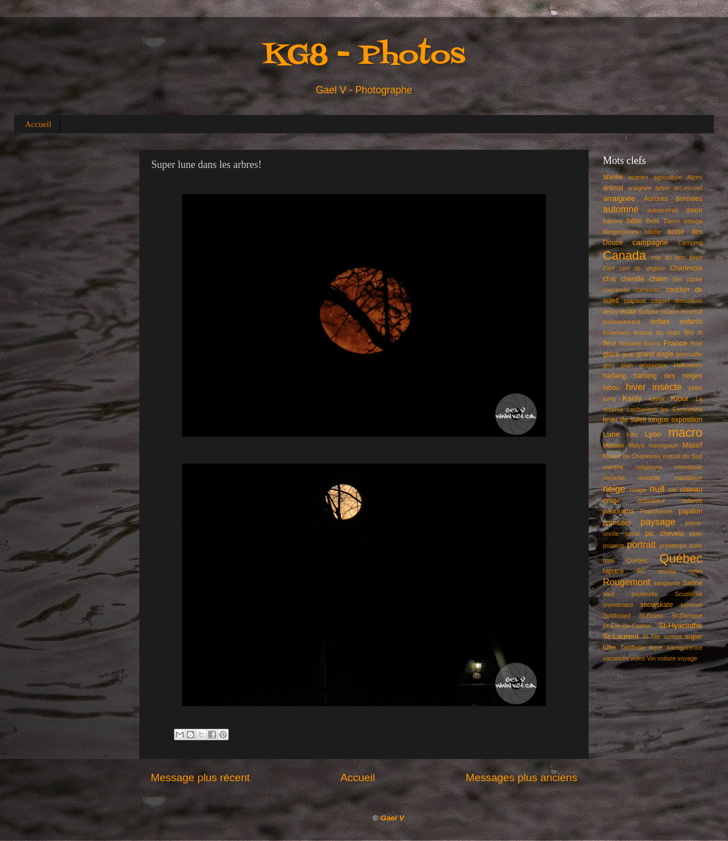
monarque (688, 466)
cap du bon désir (676, 257)
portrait (641, 544)
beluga (693, 221)
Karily (632, 398)
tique (655, 647)
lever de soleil (624, 420)
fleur (610, 343)
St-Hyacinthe (680, 625)
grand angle (654, 354)
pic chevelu (664, 534)
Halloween (688, 365)
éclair (629, 311)
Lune (611, 434)
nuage (638, 489)
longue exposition (675, 420)
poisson (613, 545)
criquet (660, 300)
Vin (651, 658)
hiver (636, 386)
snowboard (618, 604)
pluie (695, 533)
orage (612, 500)
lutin (632, 434)
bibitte (653, 231)
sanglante (666, 583)
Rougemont (627, 582)
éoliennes (616, 332)
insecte (666, 386)
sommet (691, 604)
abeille (613, 177)
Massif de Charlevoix (632, 456)
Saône (692, 583)
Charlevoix (686, 268)
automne (621, 209)
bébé (634, 221)
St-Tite (651, 636)
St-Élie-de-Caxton (627, 625)
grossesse (653, 365)
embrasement (621, 321)
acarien (638, 177)
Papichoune (656, 511)
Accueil (38, 124)
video (638, 658)
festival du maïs (656, 332)
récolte (667, 571)
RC (641, 571)
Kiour (680, 398)
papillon (690, 511)
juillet (695, 387)
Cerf (608, 268)
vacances (616, 658)
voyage (687, 658)
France (676, 343)
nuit (657, 488)
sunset (673, 636)
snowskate (656, 605)
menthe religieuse (632, 466)
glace (611, 354)
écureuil (691, 311)
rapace (613, 571)
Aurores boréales (673, 199)
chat (609, 279)
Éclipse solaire (659, 311)
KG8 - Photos (364, 56)
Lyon (653, 434)
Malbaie (613, 445)
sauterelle (644, 593)
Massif (692, 445)
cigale (694, 279)
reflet (695, 571)
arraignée (619, 198)
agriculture (667, 177)
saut (608, 593)
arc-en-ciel (688, 187)
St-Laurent (621, 636)
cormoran (648, 289)
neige (614, 488)
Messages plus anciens (521, 777)
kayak (656, 398)
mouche (613, 477)
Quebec (637, 560)
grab (628, 354)
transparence (684, 647)
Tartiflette (632, 647)
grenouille (689, 354)
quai (608, 560)
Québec (680, 558)
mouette (649, 477)
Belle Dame (663, 221)
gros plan (618, 365)
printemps (672, 545)
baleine (613, 221)
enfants (691, 322)
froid (696, 343)
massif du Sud (682, 456)
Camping (690, 242)
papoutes (617, 523)
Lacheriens (642, 409)
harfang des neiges (668, 376)
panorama (618, 511)
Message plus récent (200, 777)
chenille (632, 279)
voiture (666, 658)
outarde (691, 500)
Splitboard (617, 615)
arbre (662, 187)
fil (700, 332)
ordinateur (651, 500)
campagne (650, 242)
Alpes (694, 177)
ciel (676, 279)
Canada (624, 255)
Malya (636, 445)
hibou (611, 388)
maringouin (663, 445)
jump (609, 398)
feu (689, 333)
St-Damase (687, 615)
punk (695, 545)
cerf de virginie (642, 268)
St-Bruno (651, 615)
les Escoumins (681, 409)
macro (685, 432)
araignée (639, 187)
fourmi (652, 343)
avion (694, 210)
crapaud (635, 300)
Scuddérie (688, 593)
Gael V (392, 818)
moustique (688, 477)
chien (658, 278)
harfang (614, 376)
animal (613, 188)
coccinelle (616, 289)
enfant (660, 322)
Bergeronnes (620, 231)
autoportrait (663, 210)
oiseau (691, 489)
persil (632, 533)
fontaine (630, 343)
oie (672, 489)
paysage (657, 521)
